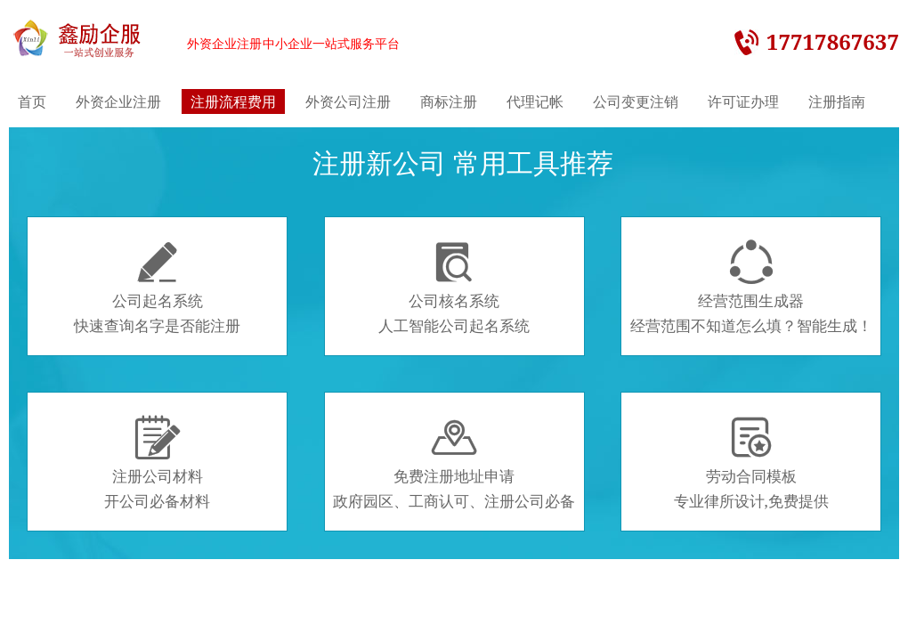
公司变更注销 (635, 101)
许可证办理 (743, 101)
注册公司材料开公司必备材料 (157, 463)
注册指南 (836, 101)
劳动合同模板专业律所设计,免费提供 (751, 463)
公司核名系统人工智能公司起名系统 (454, 287)
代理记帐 (535, 101)
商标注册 (448, 101)
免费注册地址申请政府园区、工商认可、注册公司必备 (454, 463)
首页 (32, 101)
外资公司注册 (348, 101)
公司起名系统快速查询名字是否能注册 (157, 287)
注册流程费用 (233, 101)
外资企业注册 (118, 101)
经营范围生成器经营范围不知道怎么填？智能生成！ (751, 287)
